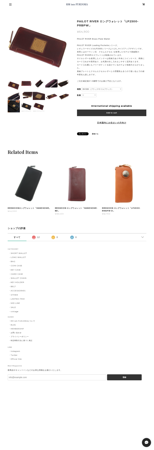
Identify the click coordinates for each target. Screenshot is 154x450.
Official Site (16, 359)
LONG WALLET (18, 257)
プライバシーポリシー (20, 337)
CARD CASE (17, 274)
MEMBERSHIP (17, 329)
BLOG (13, 325)
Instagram (15, 351)
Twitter (14, 355)
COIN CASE (16, 265)
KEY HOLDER (17, 282)
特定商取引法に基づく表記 (21, 340)
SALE (13, 307)
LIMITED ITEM (18, 299)
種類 (79, 89)
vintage (14, 311)
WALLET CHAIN (18, 278)
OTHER (14, 295)
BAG (13, 261)
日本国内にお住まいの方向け (111, 123)
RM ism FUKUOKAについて (23, 321)
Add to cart (111, 113)
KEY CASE (16, 270)
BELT (13, 286)
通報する (95, 134)
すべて (17, 237)
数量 (79, 95)
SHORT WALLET (19, 253)
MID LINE (15, 303)
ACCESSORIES (18, 291)
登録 (124, 377)
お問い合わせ (16, 333)
